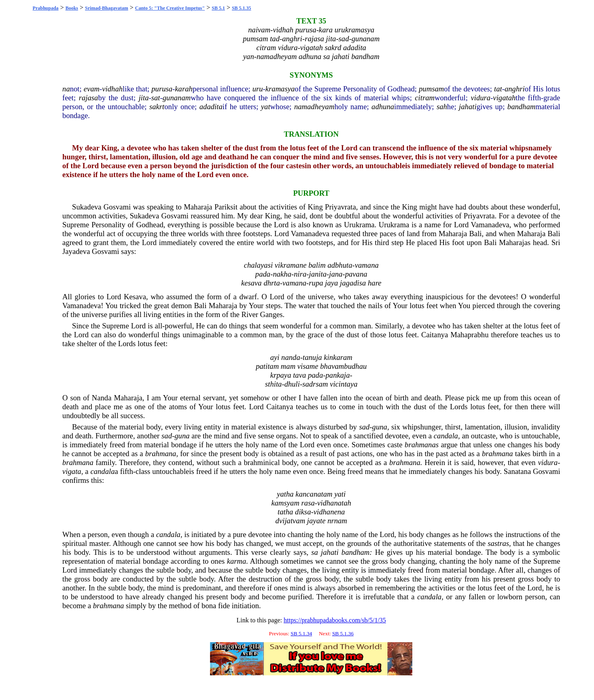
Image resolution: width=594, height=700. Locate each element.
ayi (275, 357)
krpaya (280, 375)
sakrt (156, 106)
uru (257, 89)
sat (155, 97)
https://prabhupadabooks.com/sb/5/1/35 (335, 620)
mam (288, 366)
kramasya (280, 89)
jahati (468, 106)
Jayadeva (76, 251)
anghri (515, 89)
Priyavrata (340, 207)
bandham (521, 106)
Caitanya (434, 334)
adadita (211, 106)
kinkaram (338, 357)
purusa (161, 89)
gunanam (177, 97)
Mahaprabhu (469, 334)
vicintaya (343, 384)
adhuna (382, 106)
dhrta (271, 283)
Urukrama (359, 224)
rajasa (88, 97)
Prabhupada (46, 8)
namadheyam (314, 106)
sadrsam (315, 384)
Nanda (102, 397)
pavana (356, 274)
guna (379, 427)
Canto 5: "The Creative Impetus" (170, 8)
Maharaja (198, 207)
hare (375, 283)
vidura (480, 97)
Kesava (135, 296)
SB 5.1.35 (241, 8)
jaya (331, 283)
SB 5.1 (218, 8)
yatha (285, 494)
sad (364, 427)
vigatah (504, 97)
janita (318, 274)
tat (498, 89)
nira (300, 274)
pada (262, 274)
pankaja (337, 375)
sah (442, 106)
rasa (308, 503)
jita (144, 97)
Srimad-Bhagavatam (106, 8)
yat (265, 106)
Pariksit (226, 207)
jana (335, 274)
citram (425, 97)
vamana (367, 265)
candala (446, 435)
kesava (251, 283)
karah (184, 89)
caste (394, 444)
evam (92, 89)
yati (340, 494)
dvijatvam (290, 520)
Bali (475, 233)
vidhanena (329, 512)
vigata (71, 471)
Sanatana (517, 471)
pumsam (431, 89)
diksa (303, 512)
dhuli (292, 384)
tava (299, 375)
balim (317, 265)
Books (72, 8)
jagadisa (353, 283)
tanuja (312, 357)
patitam (267, 366)
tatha (285, 512)
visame (307, 366)
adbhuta (339, 265)
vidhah (112, 89)
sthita (273, 384)
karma (236, 561)
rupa (316, 283)
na (66, 89)
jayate (316, 520)
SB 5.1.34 (301, 633)
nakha (282, 274)
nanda (290, 357)
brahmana (160, 453)
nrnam (337, 520)
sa (314, 552)
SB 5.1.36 (343, 633)
